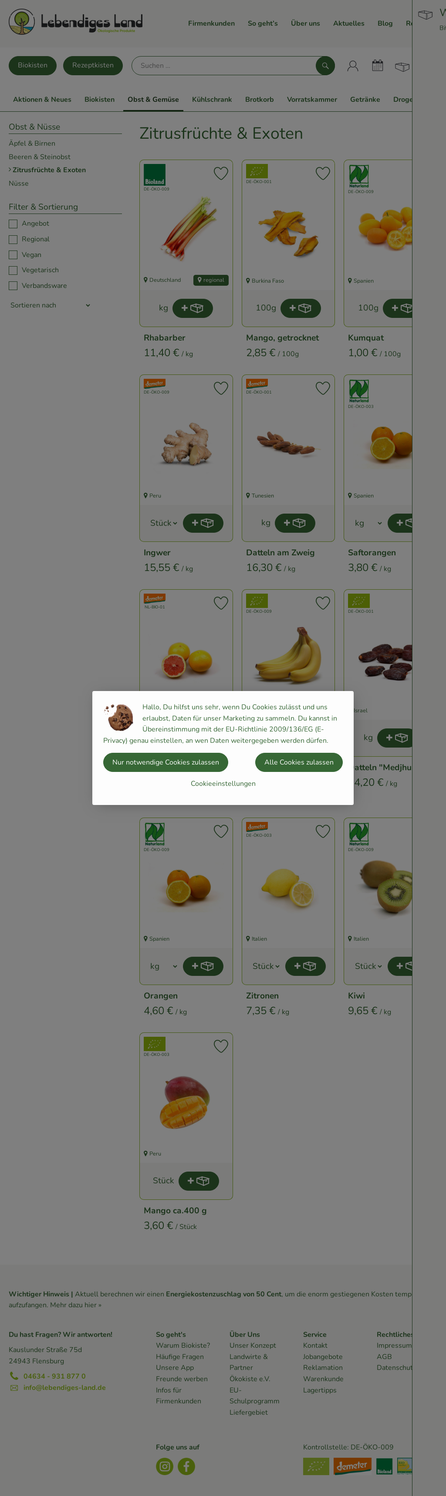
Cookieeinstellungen (223, 783)
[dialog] (223, 748)
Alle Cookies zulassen (299, 762)
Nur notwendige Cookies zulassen (165, 762)
